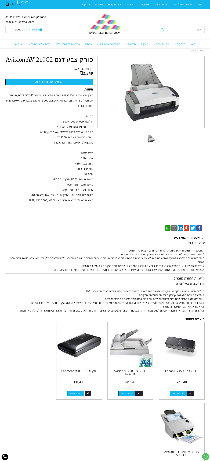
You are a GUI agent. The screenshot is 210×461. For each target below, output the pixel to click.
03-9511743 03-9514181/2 (130, 428)
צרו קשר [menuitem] (19, 44)
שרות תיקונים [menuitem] (115, 4)
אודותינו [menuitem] (145, 4)
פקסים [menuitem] (88, 44)
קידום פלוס (100, 458)
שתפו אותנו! (95, 425)
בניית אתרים (91, 458)
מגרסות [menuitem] (130, 44)
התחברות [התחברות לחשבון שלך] (23, 2)
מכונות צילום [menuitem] (161, 44)
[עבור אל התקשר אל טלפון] (5, 457)
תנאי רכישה (148, 432)
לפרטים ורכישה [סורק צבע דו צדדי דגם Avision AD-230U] (25, 393)
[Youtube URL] (10, 4)
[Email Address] (7, 4)
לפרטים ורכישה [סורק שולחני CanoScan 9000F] (76, 393)
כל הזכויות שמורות (195, 445)
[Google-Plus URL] (12, 4)
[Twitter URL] (17, 4)
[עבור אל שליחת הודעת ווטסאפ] (205, 456)
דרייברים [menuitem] (131, 4)
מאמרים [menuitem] (99, 4)
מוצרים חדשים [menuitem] (161, 4)
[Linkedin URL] (15, 4)
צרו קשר (98, 421)
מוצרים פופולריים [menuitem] (183, 4)
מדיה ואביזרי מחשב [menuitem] (39, 44)
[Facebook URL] (19, 4)
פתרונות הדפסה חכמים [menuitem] (68, 44)
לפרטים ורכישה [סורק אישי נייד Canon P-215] (178, 393)
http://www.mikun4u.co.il (86, 417)
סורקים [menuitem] (144, 44)
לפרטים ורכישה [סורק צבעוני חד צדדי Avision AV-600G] (127, 393)
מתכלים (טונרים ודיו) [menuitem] (108, 44)
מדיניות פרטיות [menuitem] (197, 436)
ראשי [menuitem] (192, 44)
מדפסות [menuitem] (179, 44)
